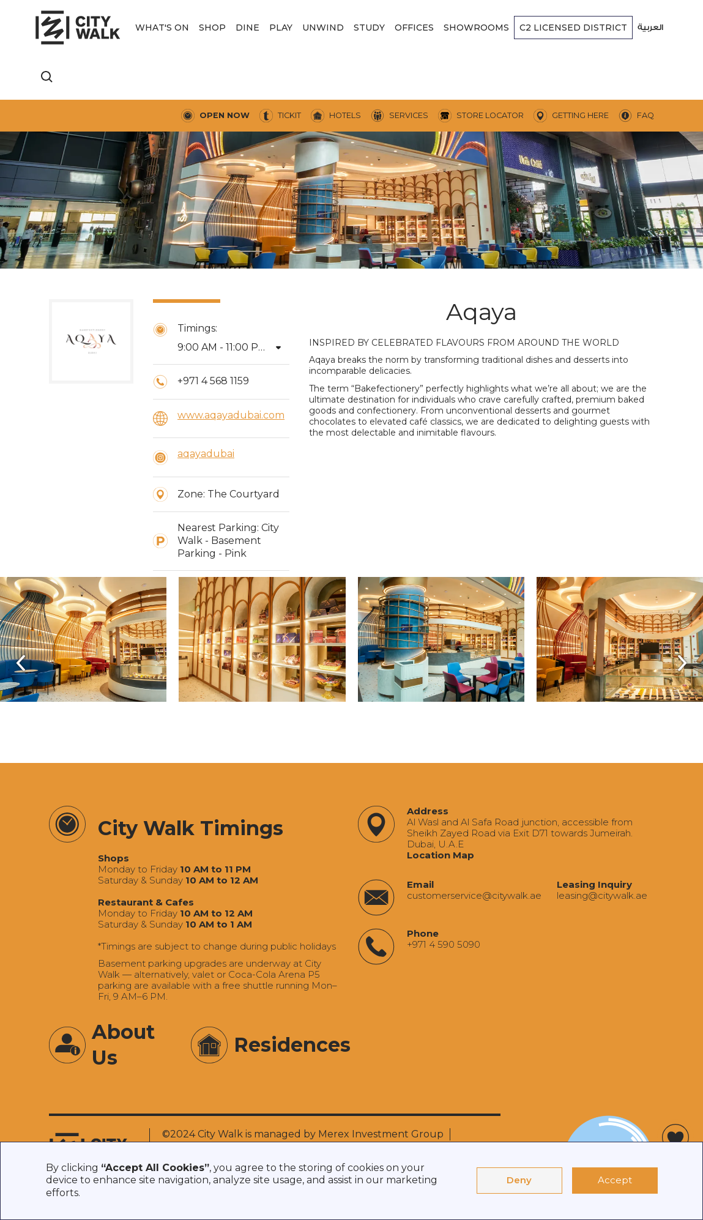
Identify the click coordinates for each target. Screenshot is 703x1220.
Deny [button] (519, 1180)
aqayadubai (205, 453)
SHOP (212, 27)
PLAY (280, 27)
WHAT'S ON (162, 27)
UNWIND (323, 27)
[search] (47, 77)
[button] (162, 27)
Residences (292, 1045)
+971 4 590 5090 (443, 944)
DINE (247, 27)
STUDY (369, 27)
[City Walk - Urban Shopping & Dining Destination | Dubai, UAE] (78, 27)
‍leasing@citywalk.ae (602, 895)
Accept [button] (615, 1180)
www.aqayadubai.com (231, 415)
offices (414, 27)
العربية (650, 27)
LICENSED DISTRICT (573, 27)
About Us (123, 1044)
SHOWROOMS (476, 27)
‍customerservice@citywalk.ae (474, 895)
